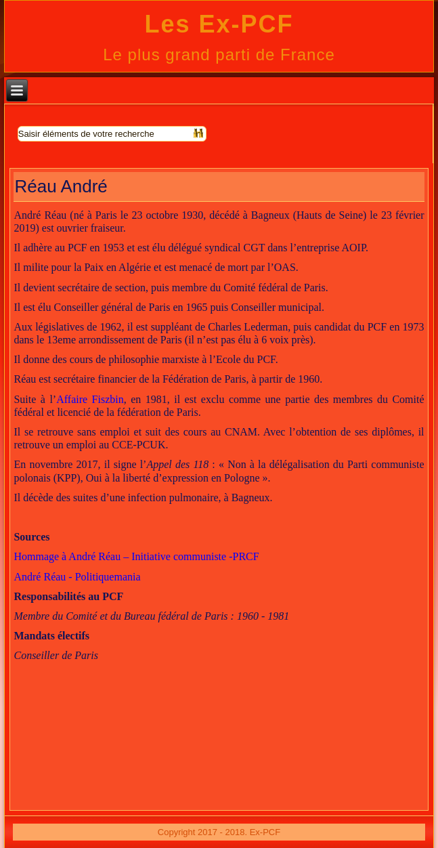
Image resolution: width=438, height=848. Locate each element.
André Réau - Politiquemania (77, 576)
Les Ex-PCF (218, 24)
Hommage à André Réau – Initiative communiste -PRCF (136, 556)
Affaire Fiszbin (90, 399)
